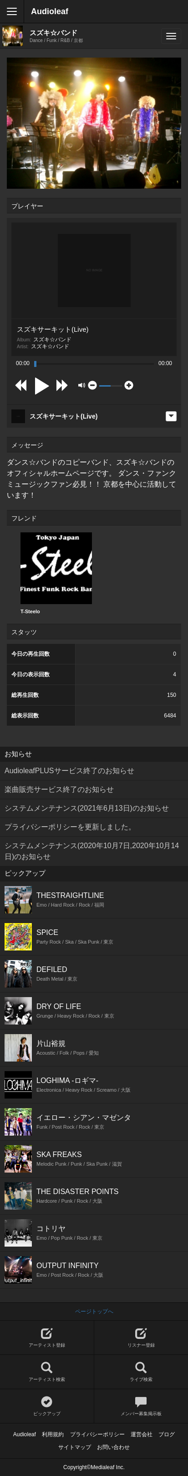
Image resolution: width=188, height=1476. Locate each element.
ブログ (166, 1434)
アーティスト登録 (47, 1338)
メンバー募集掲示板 (141, 1406)
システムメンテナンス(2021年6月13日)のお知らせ (87, 808)
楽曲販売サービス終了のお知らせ (59, 789)
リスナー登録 (141, 1338)
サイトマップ (74, 1447)
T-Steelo (56, 573)
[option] (56, 573)
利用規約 (53, 1434)
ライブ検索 (141, 1372)
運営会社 (141, 1434)
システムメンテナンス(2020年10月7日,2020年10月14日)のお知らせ (92, 851)
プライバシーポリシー (97, 1434)
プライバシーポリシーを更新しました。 (70, 827)
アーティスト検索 (47, 1372)
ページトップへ (94, 1311)
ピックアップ (47, 1406)
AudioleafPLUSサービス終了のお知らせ (69, 771)
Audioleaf (49, 11)
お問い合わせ (113, 1447)
